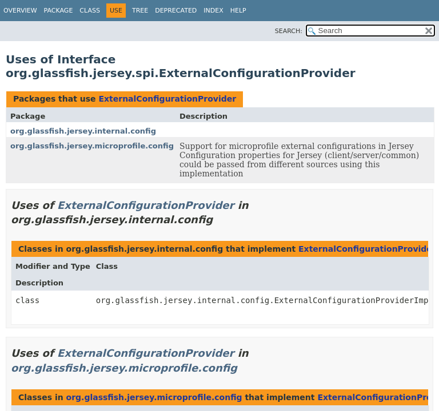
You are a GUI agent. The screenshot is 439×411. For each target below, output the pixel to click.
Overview (20, 10)
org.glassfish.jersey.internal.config (83, 131)
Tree (140, 10)
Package (58, 10)
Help (238, 10)
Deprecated (176, 10)
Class (89, 10)
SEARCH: (288, 31)
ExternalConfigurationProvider (167, 98)
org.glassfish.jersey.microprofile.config (92, 146)
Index (213, 10)
